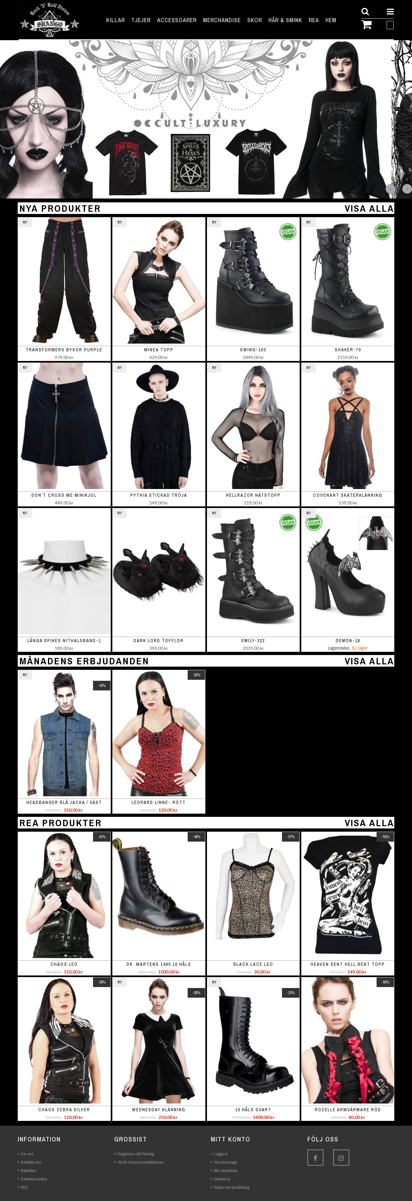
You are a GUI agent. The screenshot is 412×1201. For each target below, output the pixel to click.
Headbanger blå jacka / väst (64, 802)
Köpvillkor (28, 1170)
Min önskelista (225, 1170)
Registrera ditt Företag (135, 1154)
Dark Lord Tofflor (159, 640)
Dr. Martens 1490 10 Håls (158, 964)
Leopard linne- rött (159, 802)
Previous (390, 189)
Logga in (221, 1154)
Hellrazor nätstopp (253, 495)
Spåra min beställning (231, 1187)
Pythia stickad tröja (158, 495)
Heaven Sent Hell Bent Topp (348, 964)
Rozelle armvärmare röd (348, 1110)
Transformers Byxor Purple (64, 350)
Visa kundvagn (225, 1162)
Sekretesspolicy (34, 1179)
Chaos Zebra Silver (64, 1110)
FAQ (24, 1187)
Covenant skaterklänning (347, 495)
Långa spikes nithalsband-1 (64, 640)
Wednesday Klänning (158, 1110)
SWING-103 (253, 350)
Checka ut (222, 1179)
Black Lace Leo (253, 964)
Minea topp (158, 350)
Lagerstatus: (339, 648)
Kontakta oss (31, 1162)
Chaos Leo (64, 964)
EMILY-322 (253, 640)
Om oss (27, 1154)
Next (407, 189)
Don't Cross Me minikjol (64, 495)
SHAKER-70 (348, 350)
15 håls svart (253, 1110)
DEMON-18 (348, 640)
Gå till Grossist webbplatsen (140, 1162)
